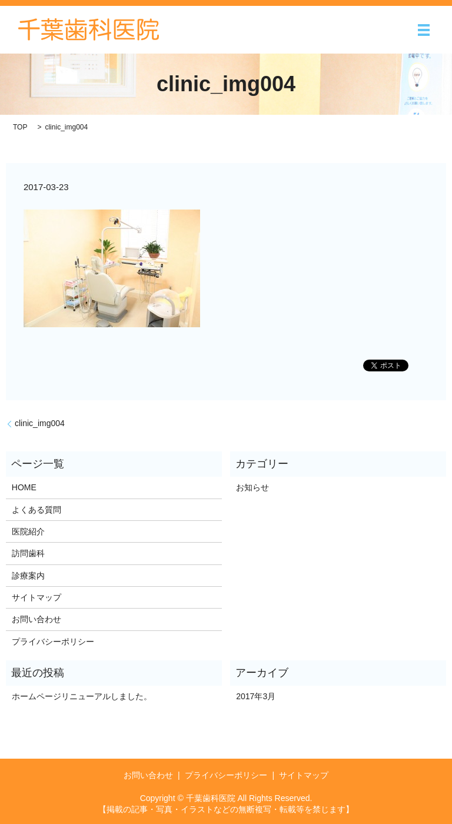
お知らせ (252, 487)
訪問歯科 (28, 553)
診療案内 (28, 575)
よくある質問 (36, 509)
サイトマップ (36, 597)
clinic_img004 (40, 423)
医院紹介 (28, 531)
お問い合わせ (36, 619)
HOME (24, 487)
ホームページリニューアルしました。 (82, 696)
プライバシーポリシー (53, 641)
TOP (20, 127)
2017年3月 (255, 696)
